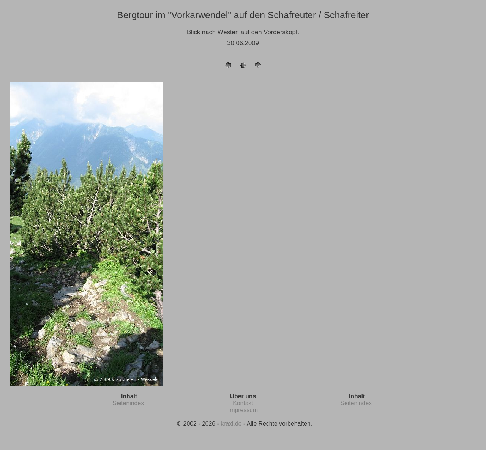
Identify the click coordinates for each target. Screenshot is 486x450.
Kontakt (243, 403)
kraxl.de (231, 423)
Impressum (243, 410)
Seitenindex (128, 403)
